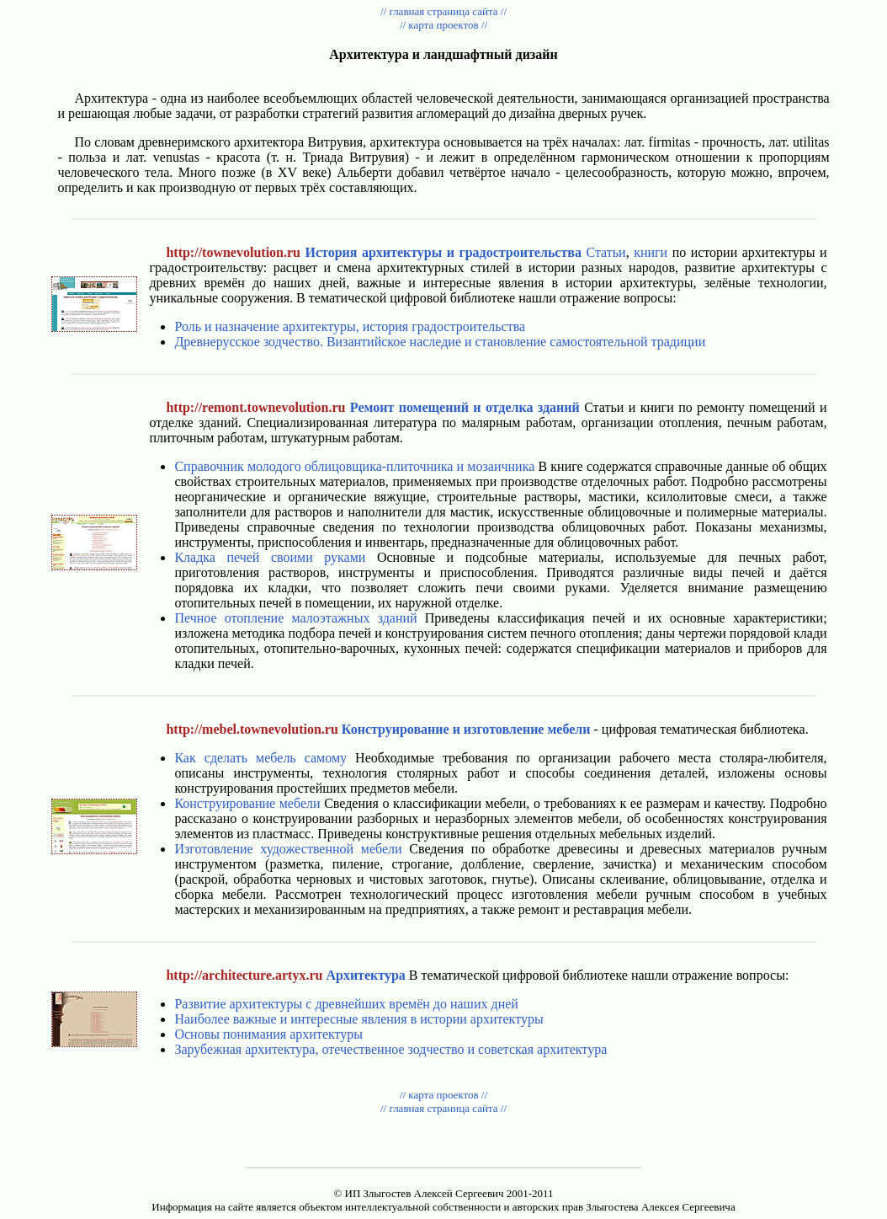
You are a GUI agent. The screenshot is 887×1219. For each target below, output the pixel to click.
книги (650, 252)
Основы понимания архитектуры (268, 1034)
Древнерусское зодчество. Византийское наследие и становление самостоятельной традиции (439, 341)
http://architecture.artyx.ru (244, 975)
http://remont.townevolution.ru (255, 407)
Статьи (605, 252)
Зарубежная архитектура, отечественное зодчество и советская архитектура (390, 1049)
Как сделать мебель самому (260, 758)
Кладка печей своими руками (269, 557)
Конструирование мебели (247, 803)
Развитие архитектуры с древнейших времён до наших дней (346, 1004)
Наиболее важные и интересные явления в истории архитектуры (358, 1019)
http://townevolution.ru (233, 252)
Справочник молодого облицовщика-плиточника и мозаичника (354, 466)
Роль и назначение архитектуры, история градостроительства (349, 326)
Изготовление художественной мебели (287, 849)
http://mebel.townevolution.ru (251, 729)
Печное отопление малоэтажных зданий (295, 618)
